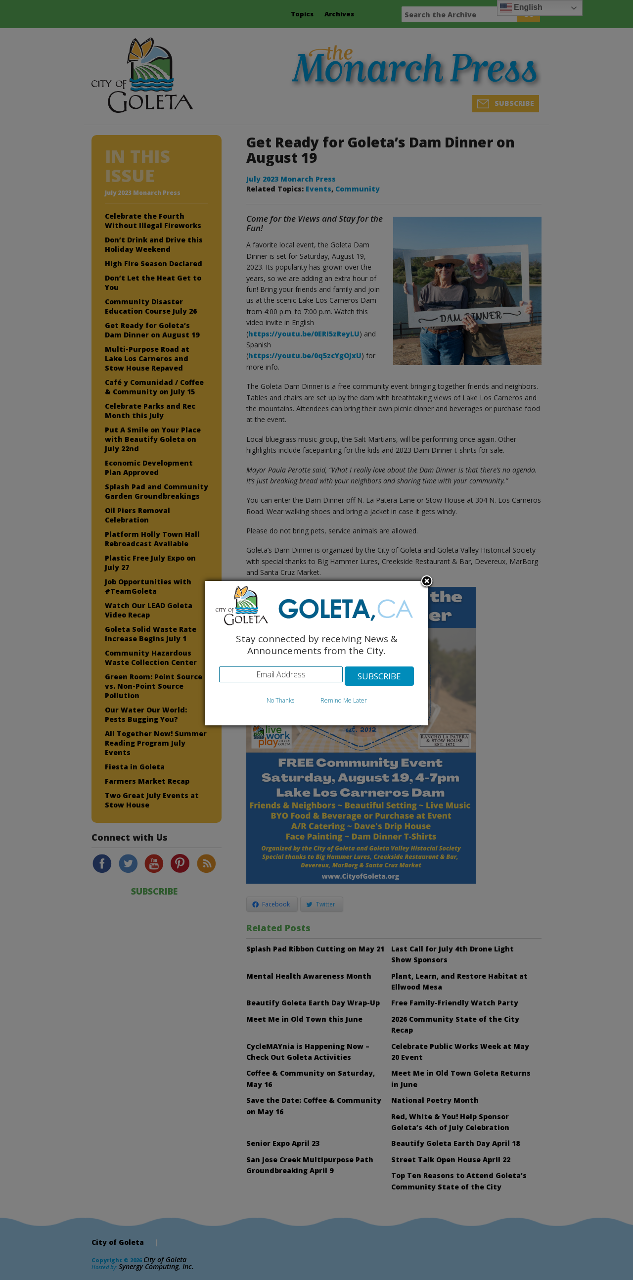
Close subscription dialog (426, 581)
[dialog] (316, 653)
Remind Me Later (343, 700)
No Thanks (280, 700)
